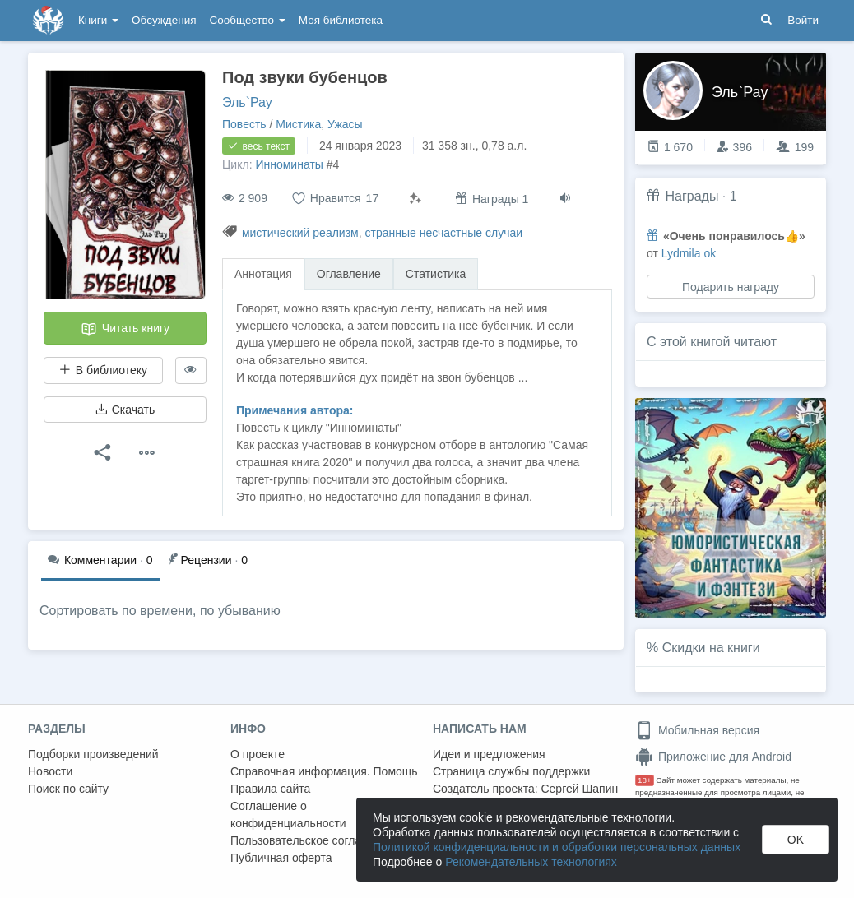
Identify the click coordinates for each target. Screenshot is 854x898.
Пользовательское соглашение (313, 840)
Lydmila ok (688, 253)
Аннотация (263, 273)
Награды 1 (491, 199)
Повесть (244, 124)
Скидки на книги (711, 648)
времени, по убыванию (210, 611)
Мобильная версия (697, 730)
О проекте (257, 754)
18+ (645, 780)
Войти (803, 20)
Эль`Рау (247, 102)
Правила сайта (270, 788)
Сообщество (247, 20)
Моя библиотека (341, 20)
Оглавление (349, 273)
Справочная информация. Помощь (324, 771)
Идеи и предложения (489, 754)
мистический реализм (300, 232)
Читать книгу (125, 329)
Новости (50, 771)
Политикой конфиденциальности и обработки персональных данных (556, 847)
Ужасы (345, 124)
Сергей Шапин (579, 788)
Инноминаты (289, 164)
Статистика (436, 273)
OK (795, 839)
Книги (98, 20)
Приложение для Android (713, 757)
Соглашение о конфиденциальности (288, 814)
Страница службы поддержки (511, 771)
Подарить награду (730, 287)
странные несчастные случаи (443, 232)
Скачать (125, 409)
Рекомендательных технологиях (531, 861)
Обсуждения (164, 20)
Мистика (298, 124)
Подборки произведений (93, 754)
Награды (691, 196)
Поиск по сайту (68, 788)
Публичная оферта (281, 857)
